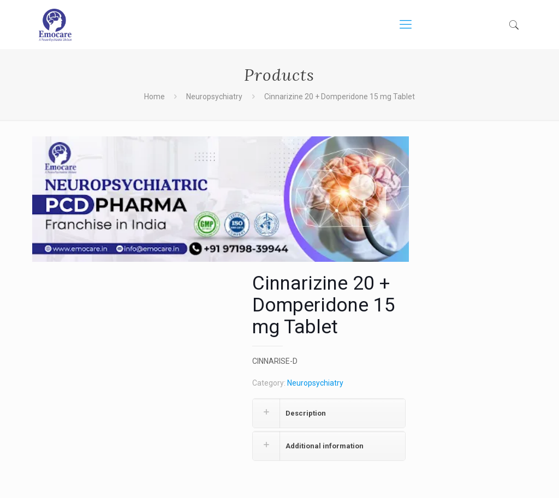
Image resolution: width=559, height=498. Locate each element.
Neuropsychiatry (214, 96)
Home (154, 96)
